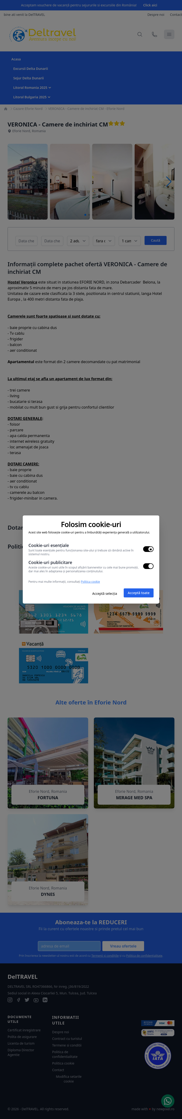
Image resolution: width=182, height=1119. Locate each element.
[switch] (148, 549)
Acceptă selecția (104, 593)
